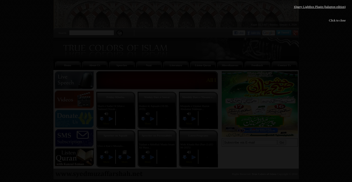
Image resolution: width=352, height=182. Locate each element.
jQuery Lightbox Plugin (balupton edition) (320, 7)
